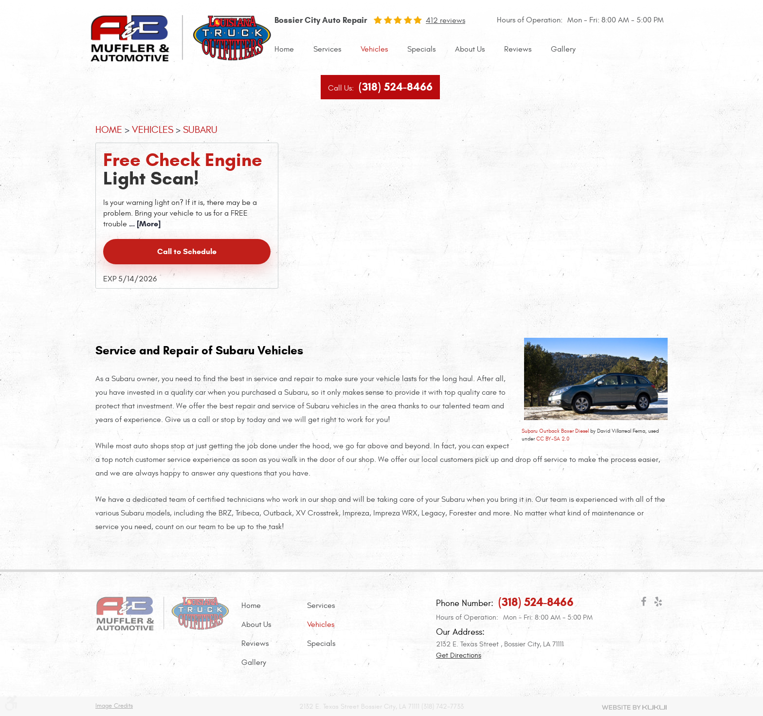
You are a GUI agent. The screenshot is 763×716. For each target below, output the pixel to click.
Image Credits (114, 706)
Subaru (200, 129)
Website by (634, 707)
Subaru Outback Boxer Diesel (555, 431)
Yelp (658, 603)
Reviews (517, 49)
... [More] (144, 223)
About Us (470, 49)
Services (327, 49)
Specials (421, 49)
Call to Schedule (187, 251)
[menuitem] (284, 49)
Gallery (563, 49)
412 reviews (445, 20)
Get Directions (458, 655)
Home (284, 49)
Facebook (643, 603)
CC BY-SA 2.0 (552, 439)
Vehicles (374, 49)
